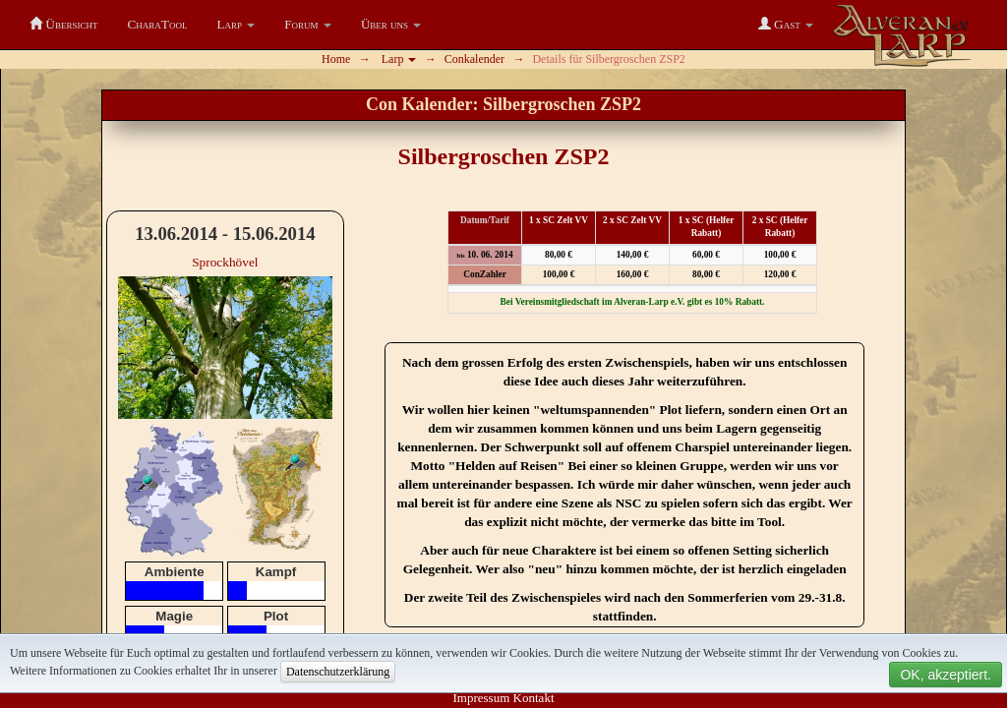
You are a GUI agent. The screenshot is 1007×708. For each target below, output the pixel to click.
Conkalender (474, 59)
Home (336, 59)
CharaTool (157, 24)
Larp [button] (399, 59)
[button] (236, 24)
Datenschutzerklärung (337, 671)
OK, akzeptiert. (945, 674)
